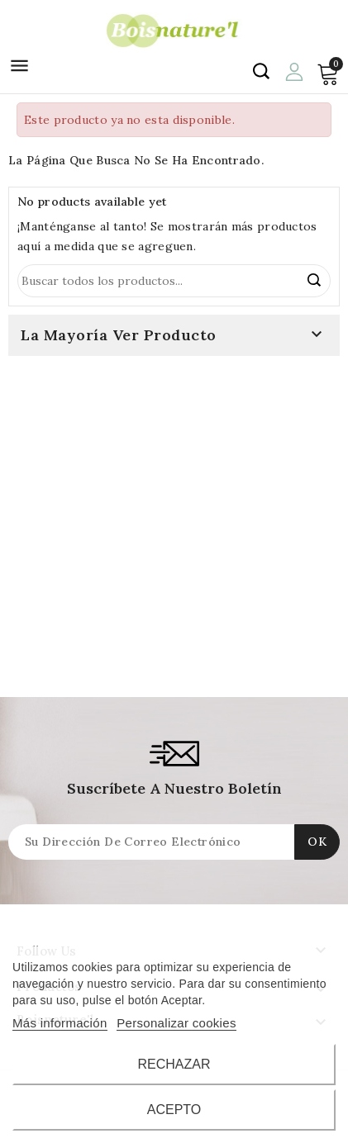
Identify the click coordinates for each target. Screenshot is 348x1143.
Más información (59, 1023)
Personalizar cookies (176, 1023)
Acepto (174, 1110)
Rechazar (173, 1064)
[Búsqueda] (174, 280)
